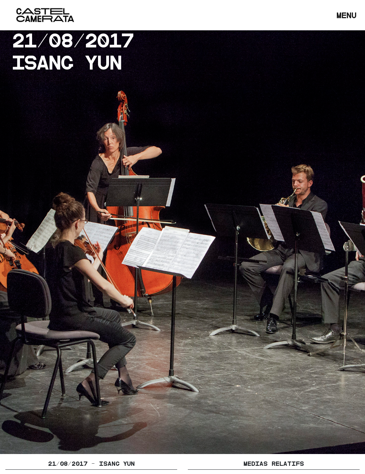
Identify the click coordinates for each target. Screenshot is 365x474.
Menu (347, 14)
